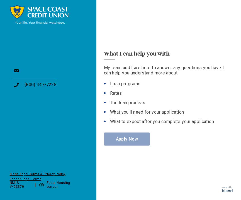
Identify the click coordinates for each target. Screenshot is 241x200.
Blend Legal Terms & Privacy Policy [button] (37, 174)
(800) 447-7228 (41, 84)
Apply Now (127, 139)
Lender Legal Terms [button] (25, 179)
